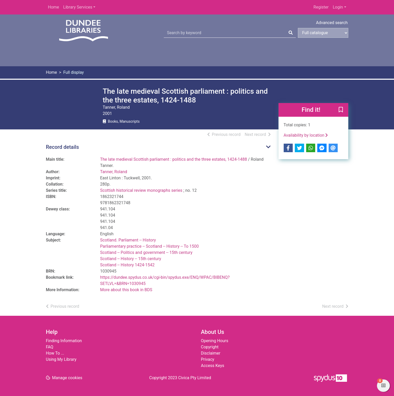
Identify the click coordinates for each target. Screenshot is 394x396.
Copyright (210, 346)
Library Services (77, 7)
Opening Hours (214, 340)
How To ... (55, 353)
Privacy (207, 359)
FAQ (49, 346)
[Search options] (323, 33)
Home (53, 7)
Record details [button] (62, 147)
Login (338, 7)
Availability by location (306, 135)
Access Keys (212, 365)
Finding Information (64, 340)
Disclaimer (210, 353)
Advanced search (331, 22)
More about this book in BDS (126, 289)
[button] (340, 110)
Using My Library (61, 359)
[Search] (290, 33)
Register (321, 7)
